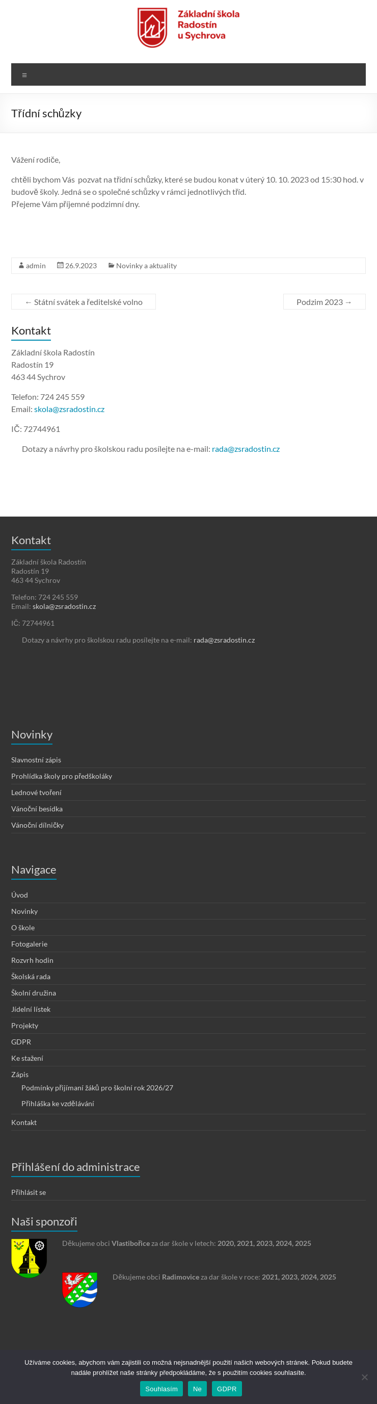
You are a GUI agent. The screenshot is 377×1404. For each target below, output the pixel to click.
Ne (197, 1389)
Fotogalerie (29, 943)
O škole (23, 927)
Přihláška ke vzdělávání (57, 1103)
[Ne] (364, 1377)
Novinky (24, 911)
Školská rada (30, 976)
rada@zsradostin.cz (246, 448)
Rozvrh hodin (32, 960)
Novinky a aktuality (146, 265)
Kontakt (24, 1122)
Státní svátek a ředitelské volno (83, 302)
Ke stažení (27, 1058)
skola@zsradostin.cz (69, 409)
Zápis (20, 1074)
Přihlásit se (28, 1192)
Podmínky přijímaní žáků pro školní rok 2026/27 (97, 1087)
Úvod (19, 894)
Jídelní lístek (30, 1009)
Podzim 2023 (325, 302)
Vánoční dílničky (37, 825)
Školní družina (33, 992)
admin (36, 265)
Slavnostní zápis (36, 759)
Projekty (24, 1025)
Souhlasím (161, 1389)
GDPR (21, 1041)
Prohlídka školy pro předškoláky (61, 776)
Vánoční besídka (37, 808)
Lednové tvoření (36, 792)
